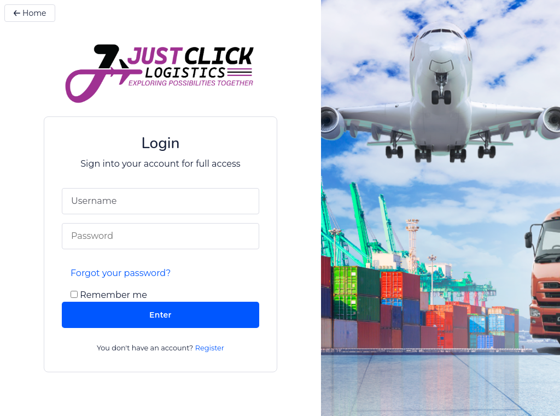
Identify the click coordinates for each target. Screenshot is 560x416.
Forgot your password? (121, 273)
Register (209, 348)
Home (30, 13)
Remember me (113, 295)
